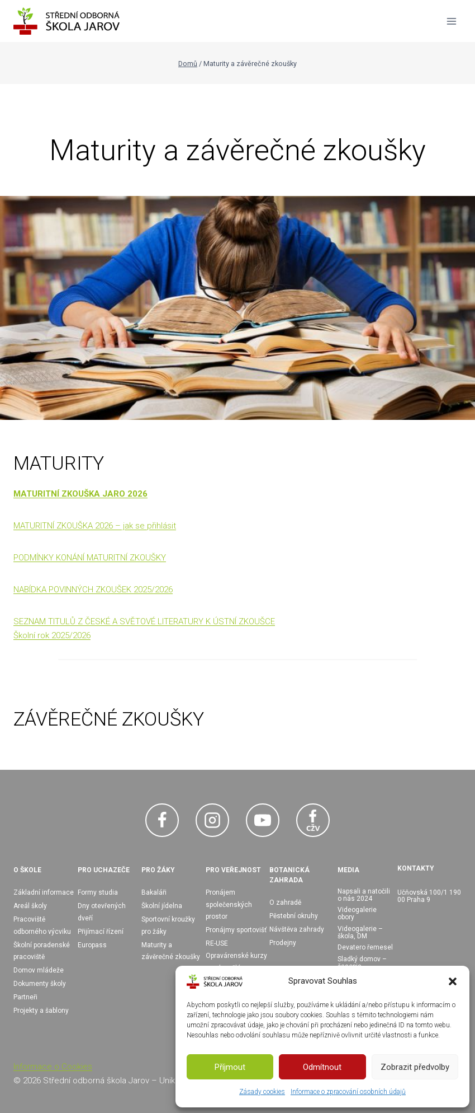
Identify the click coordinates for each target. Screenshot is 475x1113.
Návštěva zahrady (296, 929)
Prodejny (282, 943)
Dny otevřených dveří (102, 912)
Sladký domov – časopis (362, 962)
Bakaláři (154, 892)
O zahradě (285, 902)
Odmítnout (322, 1067)
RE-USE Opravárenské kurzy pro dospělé (236, 955)
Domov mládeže (38, 970)
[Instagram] (212, 820)
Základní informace (43, 892)
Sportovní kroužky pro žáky (168, 925)
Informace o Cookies (52, 1066)
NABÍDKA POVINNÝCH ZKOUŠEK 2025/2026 (93, 589)
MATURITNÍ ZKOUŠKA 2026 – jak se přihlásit (94, 526)
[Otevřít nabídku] (451, 21)
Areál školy (30, 906)
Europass (92, 945)
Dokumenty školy (39, 984)
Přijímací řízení (101, 932)
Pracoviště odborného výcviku (42, 925)
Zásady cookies (262, 1092)
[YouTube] (262, 820)
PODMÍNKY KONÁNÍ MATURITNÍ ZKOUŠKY (89, 558)
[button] (452, 981)
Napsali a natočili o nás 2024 (364, 894)
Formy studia (98, 892)
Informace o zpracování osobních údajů (348, 1092)
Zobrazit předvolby (415, 1067)
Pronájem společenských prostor (229, 904)
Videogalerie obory (357, 913)
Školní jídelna (161, 906)
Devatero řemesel (365, 947)
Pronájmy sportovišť (236, 930)
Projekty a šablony (41, 1010)
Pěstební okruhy (293, 916)
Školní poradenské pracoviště (41, 951)
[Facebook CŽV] (313, 820)
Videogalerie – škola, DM (360, 932)
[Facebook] (162, 820)
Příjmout (230, 1067)
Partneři (25, 997)
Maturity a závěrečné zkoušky (170, 951)
